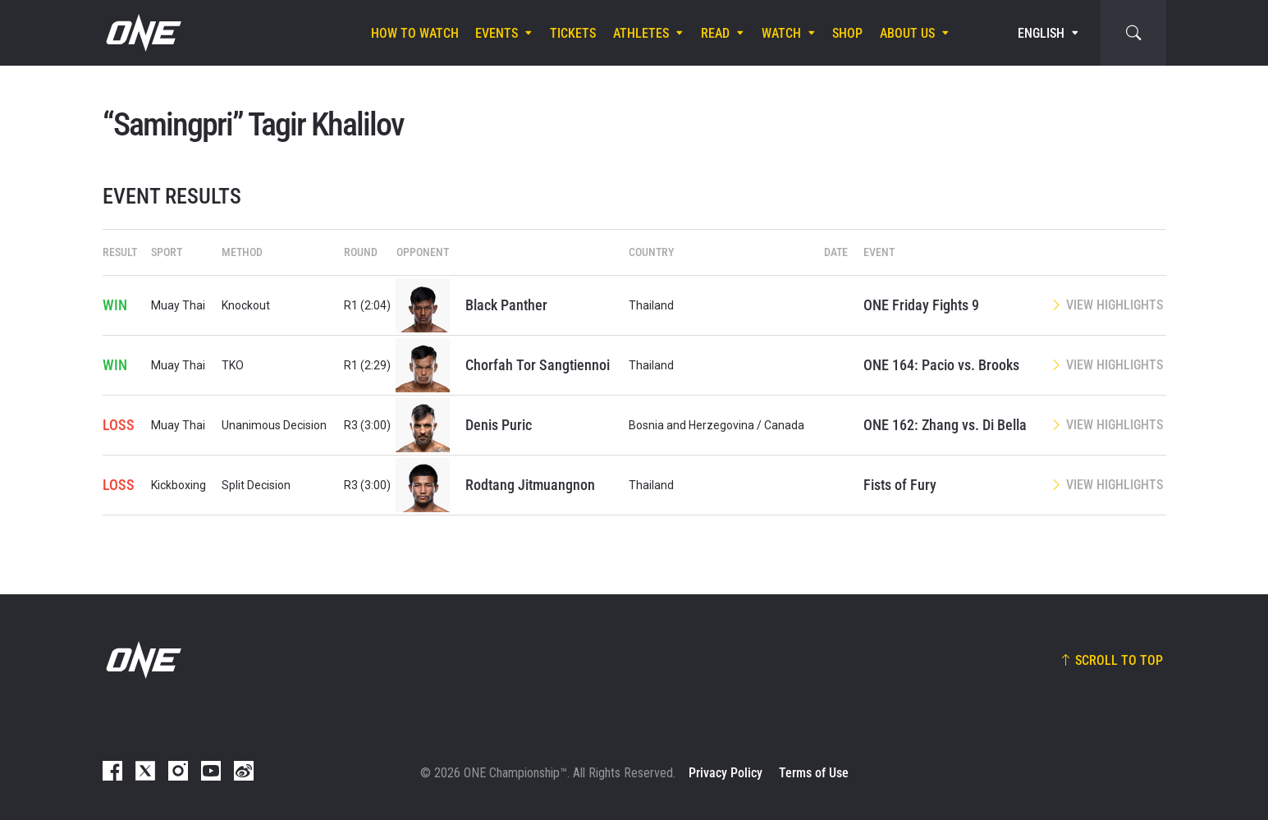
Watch (781, 33)
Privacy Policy (725, 773)
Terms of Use (814, 773)
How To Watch (415, 33)
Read (715, 33)
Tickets (573, 33)
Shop (847, 33)
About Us (907, 33)
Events (496, 33)
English (1041, 33)
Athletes (641, 33)
